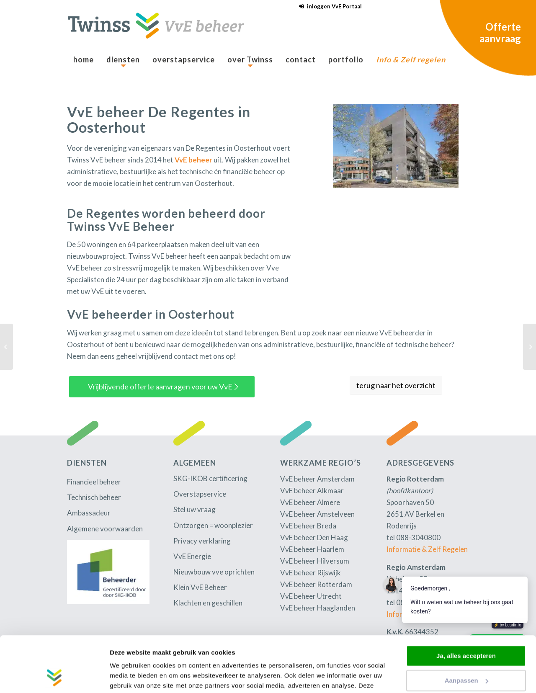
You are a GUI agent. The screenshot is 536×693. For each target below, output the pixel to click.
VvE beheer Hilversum (314, 560)
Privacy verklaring (202, 540)
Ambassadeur (89, 512)
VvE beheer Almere (310, 502)
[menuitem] (328, 6)
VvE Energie (192, 556)
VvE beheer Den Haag (314, 537)
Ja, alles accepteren (466, 603)
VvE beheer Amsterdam (317, 478)
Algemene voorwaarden (105, 528)
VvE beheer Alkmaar (312, 490)
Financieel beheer (94, 481)
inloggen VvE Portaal (334, 6)
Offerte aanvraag (500, 32)
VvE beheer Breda (308, 525)
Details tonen (129, 676)
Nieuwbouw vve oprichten (214, 571)
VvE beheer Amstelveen (317, 514)
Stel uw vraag (194, 509)
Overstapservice (199, 493)
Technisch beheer (94, 497)
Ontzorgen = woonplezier (213, 525)
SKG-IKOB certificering (210, 478)
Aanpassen (466, 627)
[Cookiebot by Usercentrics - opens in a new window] (54, 676)
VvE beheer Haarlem (312, 549)
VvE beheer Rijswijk (310, 572)
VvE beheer (193, 159)
